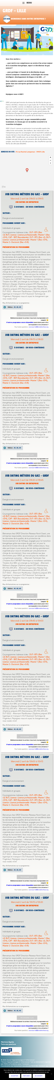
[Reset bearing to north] (50, 163)
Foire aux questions (8, 1044)
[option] (27, 40)
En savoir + (39, 1076)
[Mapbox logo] (6, 187)
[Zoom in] (50, 157)
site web (6, 19)
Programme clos (27, 314)
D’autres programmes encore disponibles (20, 322)
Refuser (26, 1076)
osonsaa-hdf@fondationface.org (38, 327)
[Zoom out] (50, 160)
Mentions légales (7, 1042)
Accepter (14, 1076)
